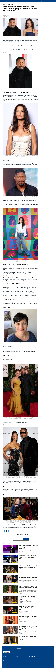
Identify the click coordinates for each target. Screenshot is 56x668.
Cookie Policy (5, 660)
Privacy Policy (5, 659)
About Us (4, 656)
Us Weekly (16, 291)
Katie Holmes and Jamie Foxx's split (24, 164)
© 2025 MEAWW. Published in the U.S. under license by (10, 648)
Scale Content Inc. (19, 648)
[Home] (6, 1)
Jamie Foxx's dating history (8, 302)
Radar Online (21, 49)
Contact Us (17, 656)
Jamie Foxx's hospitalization (23, 268)
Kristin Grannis (19, 352)
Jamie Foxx (22, 41)
